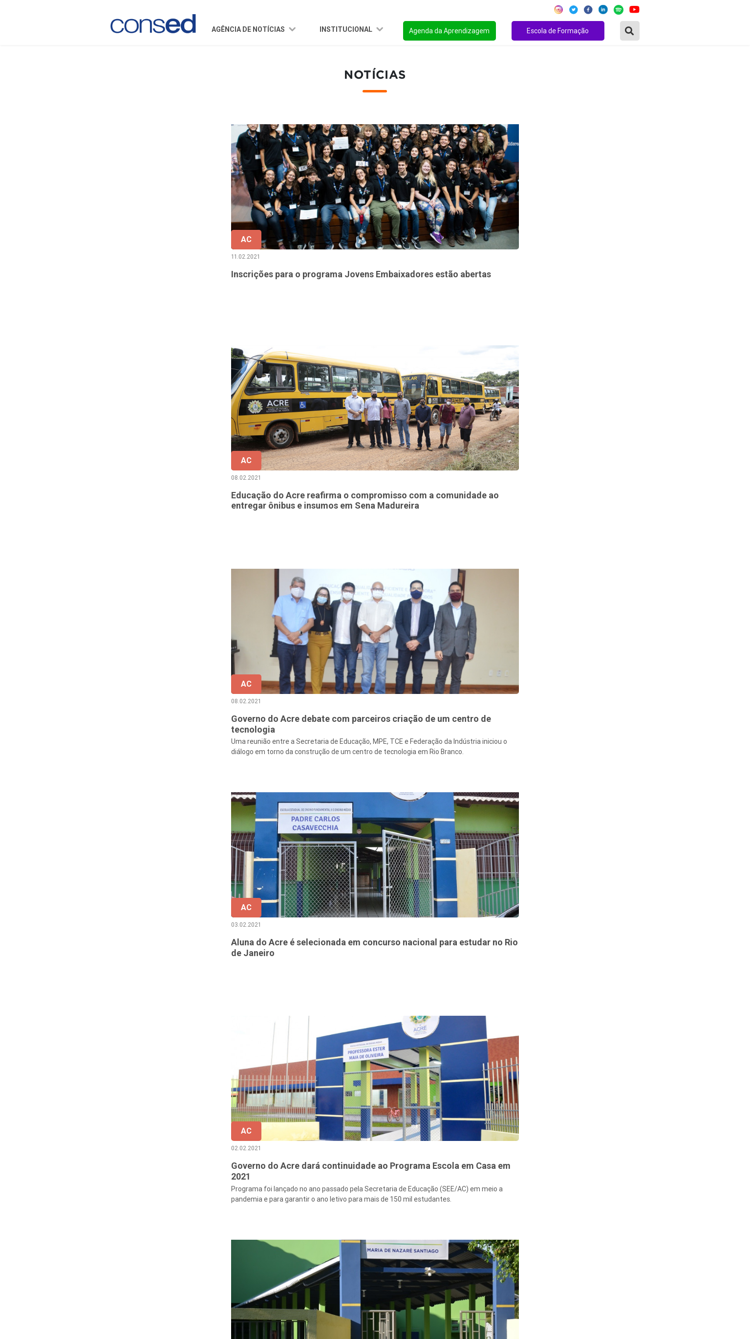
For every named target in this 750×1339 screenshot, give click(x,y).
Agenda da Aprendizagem (449, 30)
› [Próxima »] (636, 1027)
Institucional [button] (347, 29)
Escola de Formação (558, 30)
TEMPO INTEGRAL (508, 1154)
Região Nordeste (140, 1140)
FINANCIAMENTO (506, 1180)
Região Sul (129, 1180)
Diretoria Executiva (322, 1180)
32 (533, 1027)
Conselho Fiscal (316, 1167)
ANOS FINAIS (498, 1140)
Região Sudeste (138, 1167)
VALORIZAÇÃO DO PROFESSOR (530, 1167)
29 (472, 1027)
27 (430, 1027)
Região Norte (133, 1127)
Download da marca (323, 1206)
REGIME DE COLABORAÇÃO (523, 1127)
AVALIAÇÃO (495, 1246)
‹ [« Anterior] (348, 1027)
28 (451, 1027)
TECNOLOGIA (498, 1206)
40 (615, 1027)
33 (554, 1027)
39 (595, 1027)
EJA (482, 1233)
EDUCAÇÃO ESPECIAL (514, 1220)
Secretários (309, 1140)
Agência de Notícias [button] (249, 29)
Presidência (309, 1154)
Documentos (311, 1193)
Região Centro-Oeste (147, 1154)
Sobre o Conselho (319, 1127)
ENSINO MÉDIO (502, 1193)
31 (513, 1027)
